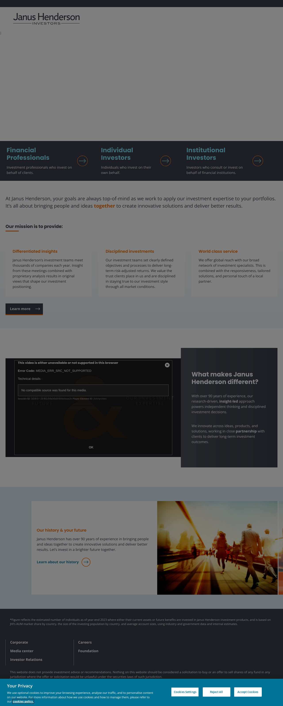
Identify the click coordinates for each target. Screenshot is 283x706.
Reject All (216, 692)
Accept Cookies (247, 692)
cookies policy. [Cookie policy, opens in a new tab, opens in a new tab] (23, 701)
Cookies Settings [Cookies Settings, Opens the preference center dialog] (185, 692)
